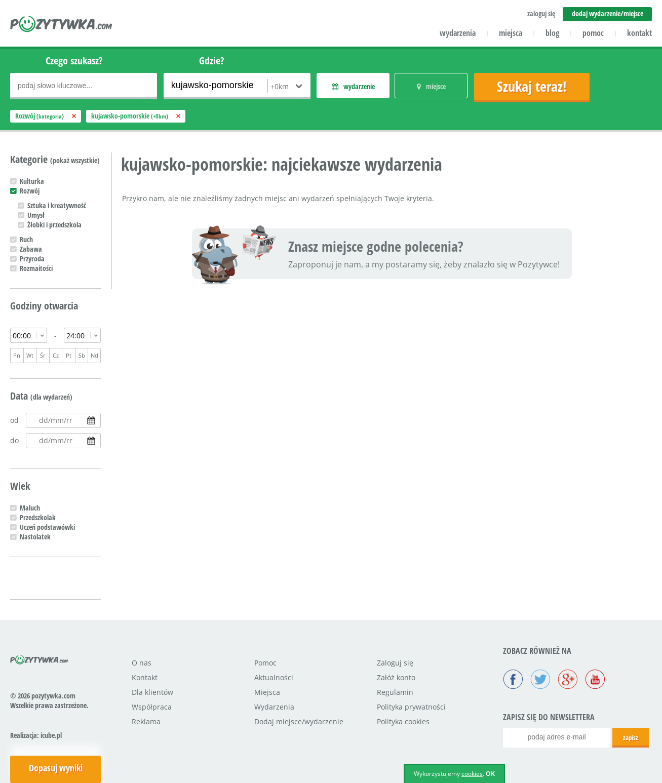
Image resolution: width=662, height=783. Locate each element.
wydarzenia (458, 32)
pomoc (593, 32)
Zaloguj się (395, 663)
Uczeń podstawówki (47, 527)
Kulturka (32, 181)
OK (490, 773)
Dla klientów (152, 692)
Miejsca (267, 692)
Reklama (146, 721)
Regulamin (395, 692)
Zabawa (31, 249)
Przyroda (32, 258)
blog (552, 32)
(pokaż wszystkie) (75, 160)
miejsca (510, 32)
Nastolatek (35, 536)
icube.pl (51, 735)
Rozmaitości (36, 268)
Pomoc (265, 663)
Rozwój (30, 190)
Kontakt (145, 677)
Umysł (36, 215)
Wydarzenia (274, 707)
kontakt (639, 32)
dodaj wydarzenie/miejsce (607, 13)
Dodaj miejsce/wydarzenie (298, 721)
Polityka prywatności (411, 707)
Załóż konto (396, 677)
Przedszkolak (38, 517)
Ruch (26, 239)
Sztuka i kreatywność (56, 205)
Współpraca (152, 707)
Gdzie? (211, 60)
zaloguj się (541, 13)
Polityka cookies (403, 721)
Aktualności (273, 677)
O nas (141, 663)
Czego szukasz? (74, 60)
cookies (472, 773)
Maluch (30, 508)
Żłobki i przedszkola (54, 224)
